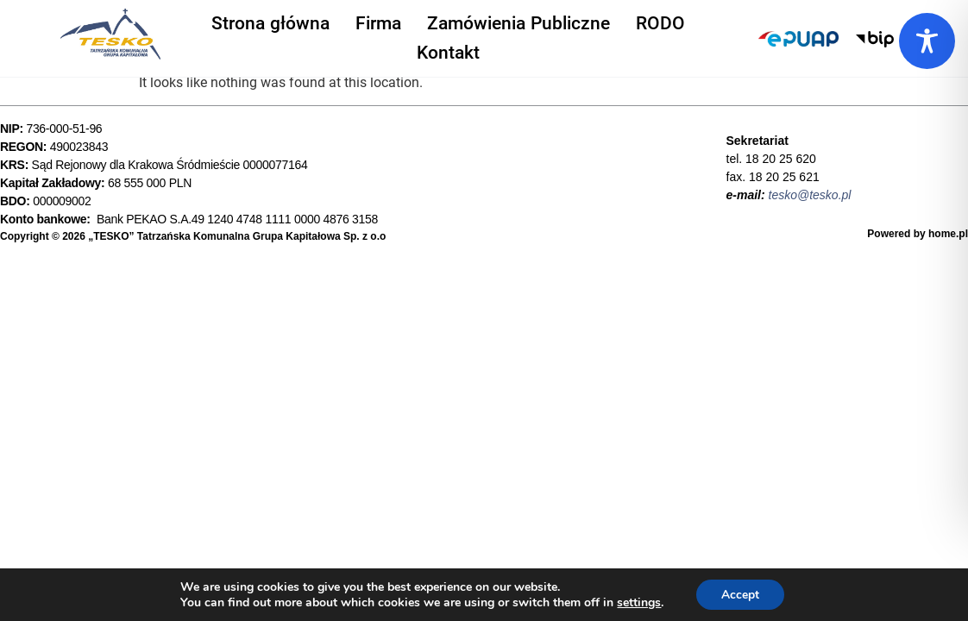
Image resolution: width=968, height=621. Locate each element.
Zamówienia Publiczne (518, 21)
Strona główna (270, 21)
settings (638, 602)
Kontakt (448, 49)
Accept (740, 594)
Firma (378, 21)
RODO (660, 21)
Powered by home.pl (917, 234)
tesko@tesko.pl (810, 195)
